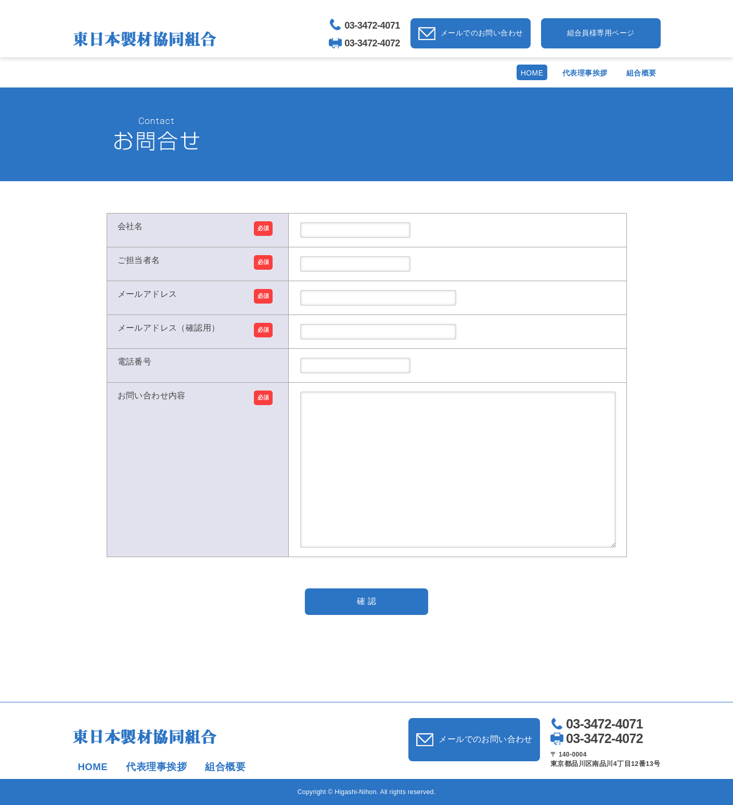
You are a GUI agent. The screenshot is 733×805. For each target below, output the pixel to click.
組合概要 (641, 73)
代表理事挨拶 (585, 73)
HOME (532, 73)
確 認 (366, 601)
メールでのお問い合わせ (482, 33)
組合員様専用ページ (601, 33)
